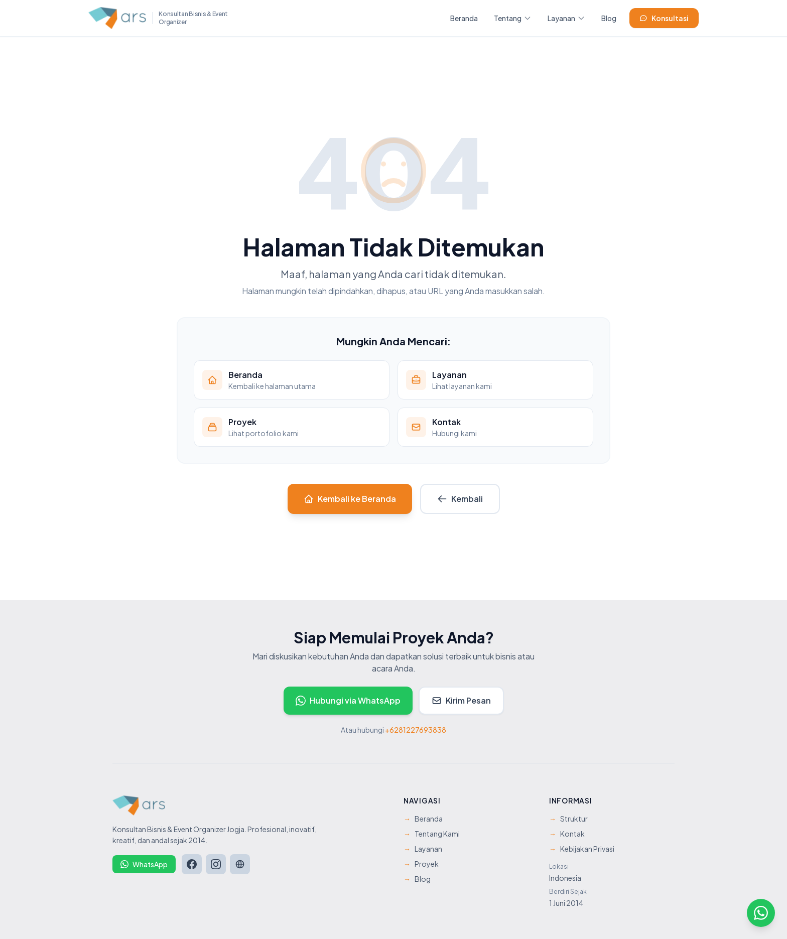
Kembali (460, 498)
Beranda (464, 18)
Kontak (567, 834)
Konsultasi (664, 18)
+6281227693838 (415, 729)
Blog (608, 18)
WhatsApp (144, 864)
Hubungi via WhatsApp (348, 700)
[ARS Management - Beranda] (158, 18)
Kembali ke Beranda (350, 498)
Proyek (421, 864)
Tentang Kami (432, 834)
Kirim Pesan (461, 700)
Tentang (513, 18)
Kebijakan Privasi (581, 849)
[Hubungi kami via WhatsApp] (761, 913)
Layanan (566, 18)
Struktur (568, 819)
